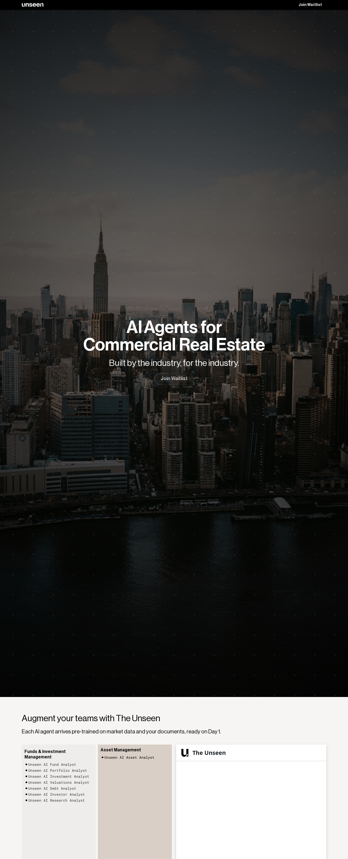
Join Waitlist (310, 5)
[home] (33, 5)
